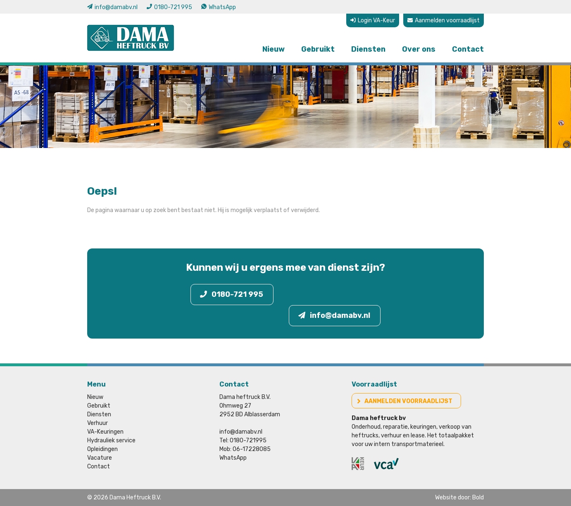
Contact (468, 49)
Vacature (99, 457)
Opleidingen (102, 449)
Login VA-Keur (372, 20)
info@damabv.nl (112, 7)
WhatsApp (218, 7)
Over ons (418, 49)
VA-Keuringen (105, 431)
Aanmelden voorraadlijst (443, 20)
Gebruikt (318, 49)
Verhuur (97, 423)
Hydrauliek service (111, 440)
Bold (478, 497)
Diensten (368, 49)
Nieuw (273, 49)
